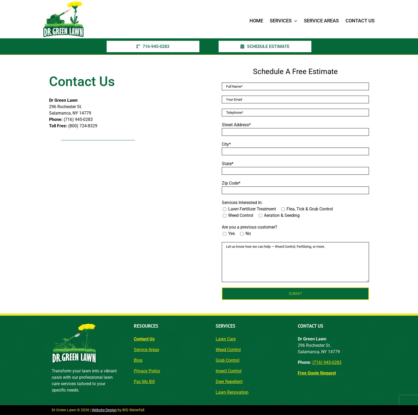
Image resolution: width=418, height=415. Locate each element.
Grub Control (227, 360)
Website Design (104, 410)
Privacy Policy (147, 370)
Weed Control (228, 349)
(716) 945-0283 (326, 362)
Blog (138, 360)
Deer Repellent (229, 381)
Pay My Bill (144, 381)
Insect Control (229, 370)
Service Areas (146, 349)
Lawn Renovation (232, 392)
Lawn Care (226, 338)
